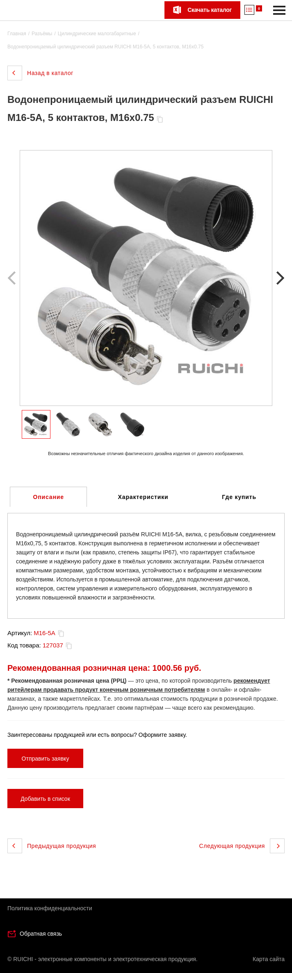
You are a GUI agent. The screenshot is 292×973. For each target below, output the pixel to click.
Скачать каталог (209, 10)
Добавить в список (45, 798)
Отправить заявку (45, 758)
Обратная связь (41, 933)
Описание (48, 497)
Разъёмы (42, 33)
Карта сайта (269, 959)
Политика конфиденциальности (49, 908)
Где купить (239, 497)
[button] (279, 278)
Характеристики (143, 497)
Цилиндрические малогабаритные (97, 33)
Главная (16, 33)
